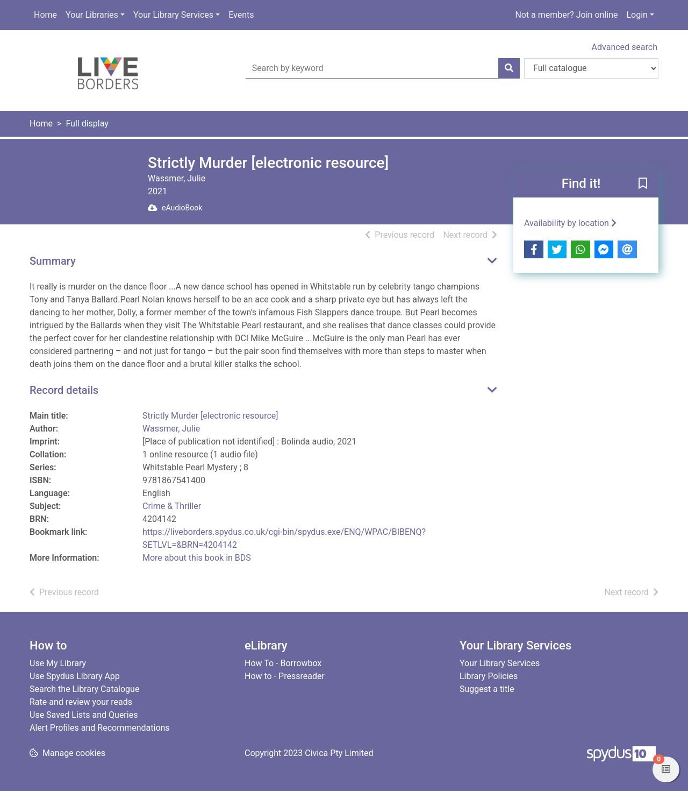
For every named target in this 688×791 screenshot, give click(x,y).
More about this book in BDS (196, 558)
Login (636, 15)
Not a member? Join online (566, 15)
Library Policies (489, 676)
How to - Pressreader (285, 676)
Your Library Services (173, 15)
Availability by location (570, 223)
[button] (643, 184)
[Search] (509, 68)
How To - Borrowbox (283, 663)
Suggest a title (487, 689)
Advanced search (624, 47)
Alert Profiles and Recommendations (100, 728)
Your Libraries (92, 15)
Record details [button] (64, 390)
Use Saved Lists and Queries (84, 715)
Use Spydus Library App (75, 676)
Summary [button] (53, 261)
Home (45, 15)
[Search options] (591, 68)
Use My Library (58, 663)
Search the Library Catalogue (84, 689)
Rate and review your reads (81, 702)
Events (241, 15)
